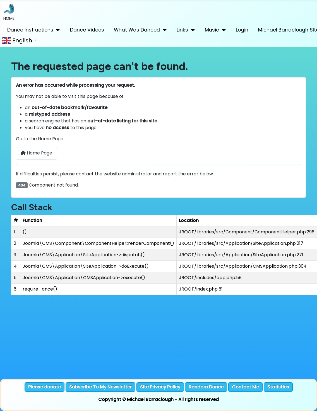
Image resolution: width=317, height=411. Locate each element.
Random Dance (206, 387)
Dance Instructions (30, 29)
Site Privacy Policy (160, 387)
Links (182, 29)
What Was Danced (137, 29)
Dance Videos (87, 29)
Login (242, 29)
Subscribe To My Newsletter (100, 387)
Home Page (36, 153)
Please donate (44, 387)
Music (212, 29)
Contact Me (245, 387)
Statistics (278, 387)
